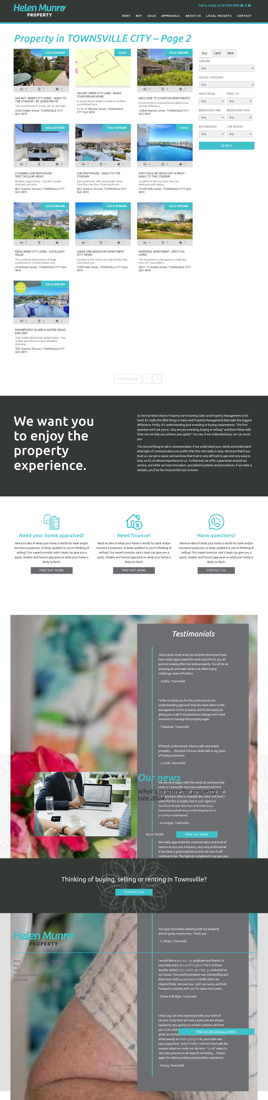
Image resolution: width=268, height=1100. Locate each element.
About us (193, 15)
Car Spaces (235, 126)
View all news (197, 834)
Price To (233, 93)
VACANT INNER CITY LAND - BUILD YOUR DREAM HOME (99, 94)
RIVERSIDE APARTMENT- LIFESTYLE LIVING (162, 253)
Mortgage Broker (26, 975)
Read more (155, 834)
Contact (244, 15)
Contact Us (134, 892)
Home (56, 961)
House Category (211, 77)
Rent (126, 15)
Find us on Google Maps (216, 1031)
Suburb (204, 61)
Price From (207, 93)
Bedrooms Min (210, 110)
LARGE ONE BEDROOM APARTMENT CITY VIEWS (100, 253)
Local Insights (219, 15)
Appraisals (170, 15)
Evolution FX (137, 1069)
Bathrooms (208, 126)
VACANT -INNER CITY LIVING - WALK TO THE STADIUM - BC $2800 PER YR (40, 99)
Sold (151, 15)
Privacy (57, 979)
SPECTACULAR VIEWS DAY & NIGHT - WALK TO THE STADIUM (163, 175)
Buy (139, 15)
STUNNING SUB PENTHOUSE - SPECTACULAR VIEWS (34, 175)
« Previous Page (128, 378)
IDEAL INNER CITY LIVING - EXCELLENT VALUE (40, 253)
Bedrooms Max (238, 110)
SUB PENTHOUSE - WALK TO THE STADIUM (98, 175)
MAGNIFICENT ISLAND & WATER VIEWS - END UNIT (41, 331)
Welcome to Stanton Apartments (164, 98)
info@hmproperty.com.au (197, 1045)
